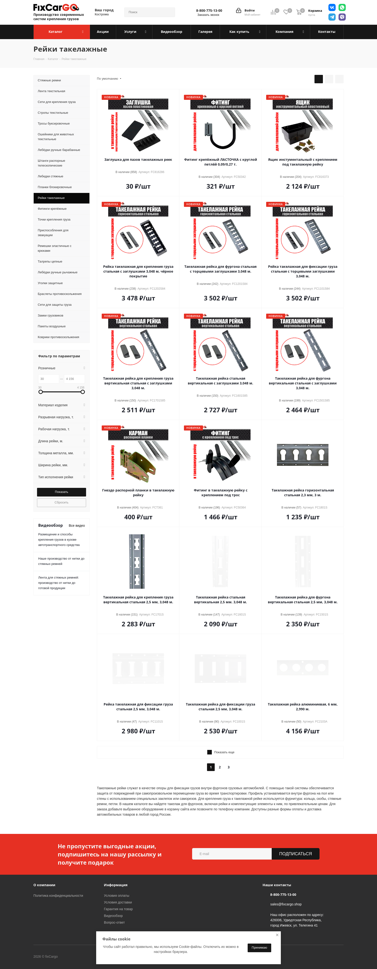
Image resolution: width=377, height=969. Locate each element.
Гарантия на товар (118, 909)
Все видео (77, 525)
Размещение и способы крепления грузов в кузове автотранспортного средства (59, 539)
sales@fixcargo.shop (286, 904)
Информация (115, 885)
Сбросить (62, 502)
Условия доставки (118, 902)
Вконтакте (77, 957)
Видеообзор (113, 916)
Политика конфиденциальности (58, 895)
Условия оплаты (116, 895)
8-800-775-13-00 (209, 10)
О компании (44, 885)
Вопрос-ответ (114, 922)
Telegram (89, 957)
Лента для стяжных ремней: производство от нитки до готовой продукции (58, 583)
